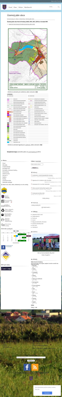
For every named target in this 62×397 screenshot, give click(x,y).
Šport (33, 292)
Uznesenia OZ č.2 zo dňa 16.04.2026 (40, 184)
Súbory (35, 172)
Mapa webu (54, 1)
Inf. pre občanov (36, 285)
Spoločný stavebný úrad (37, 223)
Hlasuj (32, 305)
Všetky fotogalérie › (46, 255)
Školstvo (35, 327)
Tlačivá (35, 321)
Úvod (10, 7)
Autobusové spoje (7, 347)
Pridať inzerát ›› (46, 207)
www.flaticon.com (36, 373)
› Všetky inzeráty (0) (35, 205)
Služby (4, 179)
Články (33, 269)
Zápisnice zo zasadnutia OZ (50, 182)
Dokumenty (6, 172)
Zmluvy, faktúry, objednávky (40, 323)
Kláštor (35, 330)
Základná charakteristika (9, 319)
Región (34, 302)
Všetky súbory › (46, 198)
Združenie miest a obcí (37, 214)
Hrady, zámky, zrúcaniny (9, 341)
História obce (6, 173)
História (34, 298)
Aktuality (5, 165)
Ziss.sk (33, 220)
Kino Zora (34, 225)
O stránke (47, 372)
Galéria (4, 177)
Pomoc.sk (34, 218)
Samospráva (35, 282)
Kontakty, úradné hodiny (39, 324)
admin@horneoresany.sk (39, 372)
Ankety (34, 275)
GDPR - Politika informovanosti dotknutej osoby (44, 348)
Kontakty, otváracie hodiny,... (10, 170)
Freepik (21, 373)
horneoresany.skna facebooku (9, 246)
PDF (37, 92)
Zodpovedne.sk (35, 216)
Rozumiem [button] (47, 393)
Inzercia (35, 202)
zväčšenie (27, 145)
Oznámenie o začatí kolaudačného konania (42, 175)
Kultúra (34, 295)
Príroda (5, 340)
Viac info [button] (37, 389)
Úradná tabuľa (6, 167)
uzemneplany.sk (32, 152)
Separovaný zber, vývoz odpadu (41, 326)
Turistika (5, 338)
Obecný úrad (36, 319)
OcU (33, 372)
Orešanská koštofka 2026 (38, 193)
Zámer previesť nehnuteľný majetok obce (42, 188)
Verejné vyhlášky (51, 178)
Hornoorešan (6, 329)
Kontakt (59, 1)
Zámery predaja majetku (51, 191)
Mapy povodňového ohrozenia (39, 221)
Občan (20, 7)
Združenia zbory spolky (8, 322)
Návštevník (28, 7)
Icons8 (29, 373)
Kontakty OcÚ (6, 168)
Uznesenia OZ (53, 186)
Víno (4, 343)
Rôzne (55, 196)
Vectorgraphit (25, 373)
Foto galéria (6, 326)
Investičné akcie (7, 180)
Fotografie (34, 272)
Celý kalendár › (16, 243)
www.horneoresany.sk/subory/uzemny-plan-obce (22, 24)
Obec (15, 7)
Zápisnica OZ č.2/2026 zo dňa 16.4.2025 (41, 180)
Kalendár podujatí (7, 182)
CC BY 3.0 (46, 373)
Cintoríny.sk (35, 227)
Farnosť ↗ (5, 175)
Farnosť (35, 328)
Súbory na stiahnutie (37, 279)
